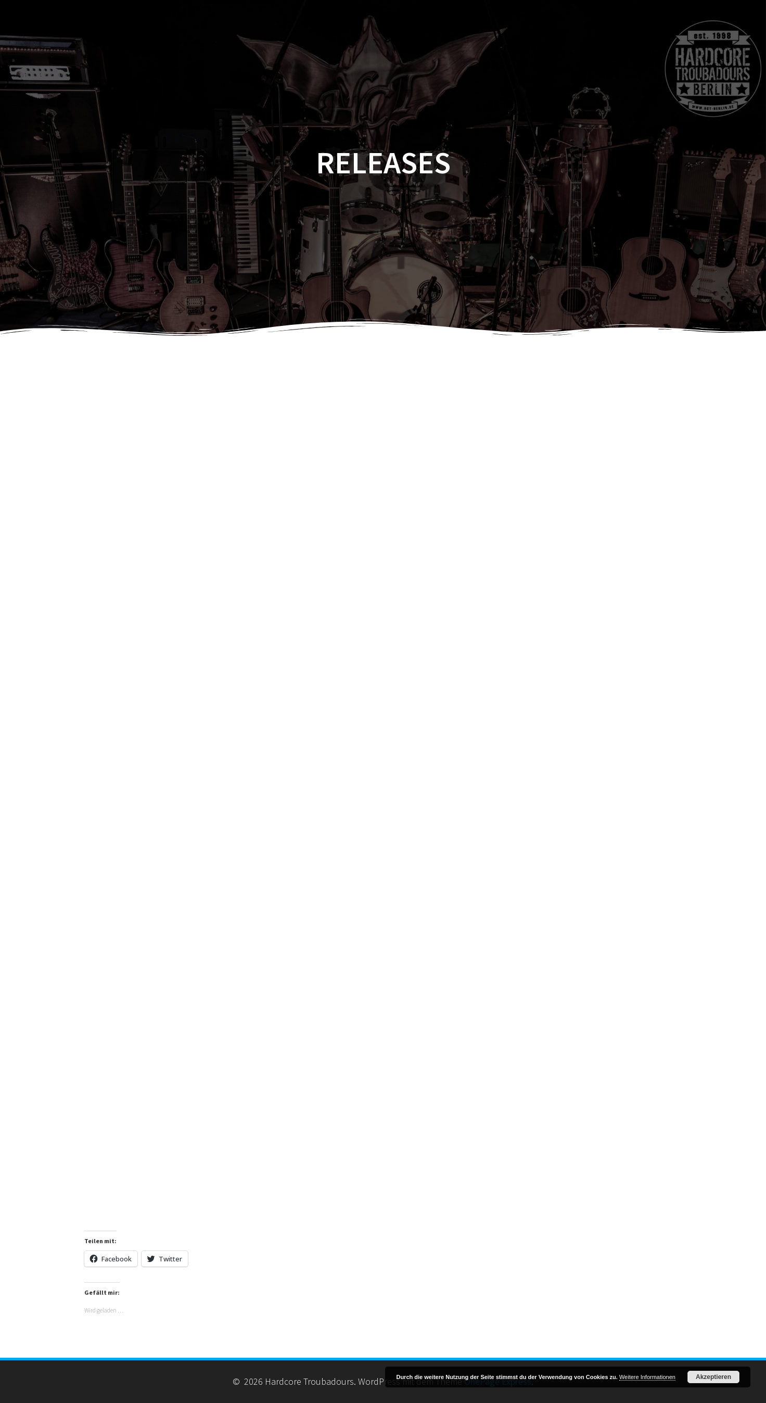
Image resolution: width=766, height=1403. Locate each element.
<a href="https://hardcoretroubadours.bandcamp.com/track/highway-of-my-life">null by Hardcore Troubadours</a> (383, 1037)
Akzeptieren (713, 1377)
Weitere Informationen (647, 1377)
